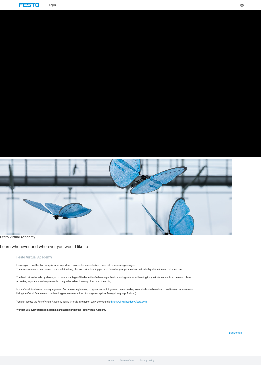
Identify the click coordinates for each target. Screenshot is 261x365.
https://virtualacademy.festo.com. (129, 301)
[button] (242, 5)
